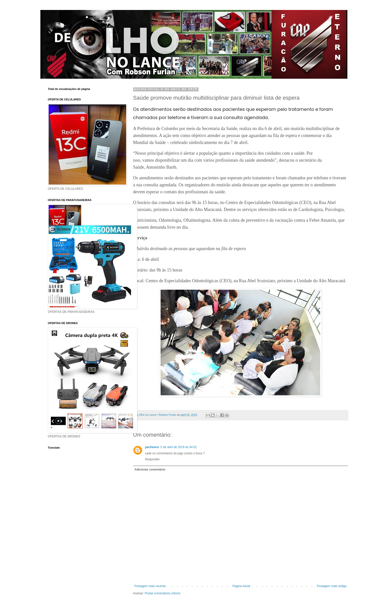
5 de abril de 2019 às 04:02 (179, 447)
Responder (152, 459)
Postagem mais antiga (332, 586)
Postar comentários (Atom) (162, 593)
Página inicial (241, 586)
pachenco (152, 447)
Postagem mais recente (150, 586)
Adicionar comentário (150, 469)
